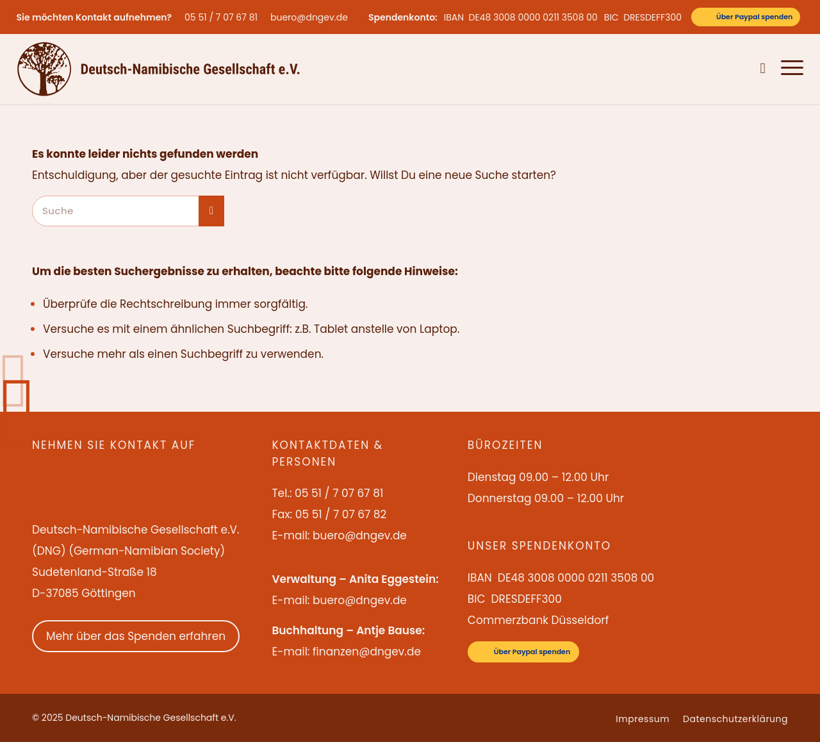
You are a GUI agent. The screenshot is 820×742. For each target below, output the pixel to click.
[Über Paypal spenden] (745, 17)
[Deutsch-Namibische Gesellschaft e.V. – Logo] (158, 68)
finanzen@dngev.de (367, 651)
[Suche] (762, 68)
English (695, 68)
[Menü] (788, 68)
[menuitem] (224, 17)
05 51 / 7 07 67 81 (221, 17)
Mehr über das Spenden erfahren (136, 636)
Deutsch (733, 68)
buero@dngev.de (309, 17)
